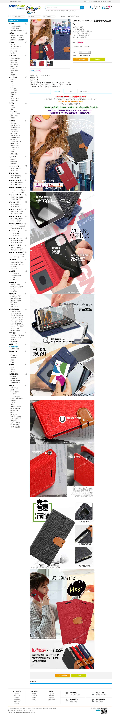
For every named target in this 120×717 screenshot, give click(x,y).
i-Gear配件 (13, 400)
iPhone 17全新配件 (15, 28)
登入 (94, 6)
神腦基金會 (17, 696)
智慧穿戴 (11, 103)
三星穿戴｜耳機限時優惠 (17, 35)
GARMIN (13, 107)
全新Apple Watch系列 (16, 26)
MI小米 (12, 404)
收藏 (38, 71)
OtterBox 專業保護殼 (16, 416)
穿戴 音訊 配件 (17, 16)
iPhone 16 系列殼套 (15, 204)
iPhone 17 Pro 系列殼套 (17, 182)
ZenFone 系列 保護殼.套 (17, 262)
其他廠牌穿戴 (14, 115)
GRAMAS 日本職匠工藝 (17, 398)
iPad (52, 10)
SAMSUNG (13, 111)
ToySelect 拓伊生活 (15, 422)
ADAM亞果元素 (14, 387)
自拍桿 (12, 367)
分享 (32, 71)
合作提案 (34, 700)
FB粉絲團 (108, 1)
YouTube (101, 1)
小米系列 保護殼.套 (15, 284)
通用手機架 (13, 376)
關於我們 (17, 698)
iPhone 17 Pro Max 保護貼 (17, 192)
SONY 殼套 (13, 339)
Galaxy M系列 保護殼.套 (17, 324)
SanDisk (13, 96)
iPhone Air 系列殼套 (16, 175)
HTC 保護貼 (14, 279)
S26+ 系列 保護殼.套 (16, 313)
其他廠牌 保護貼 (15, 348)
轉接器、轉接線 (15, 70)
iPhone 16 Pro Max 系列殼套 (18, 226)
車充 (12, 72)
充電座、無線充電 (15, 58)
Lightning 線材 (14, 64)
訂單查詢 (34, 698)
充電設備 (13, 74)
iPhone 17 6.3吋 (14, 166)
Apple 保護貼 (14, 161)
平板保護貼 (13, 358)
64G (12, 84)
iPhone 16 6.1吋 (14, 202)
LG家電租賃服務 (71, 10)
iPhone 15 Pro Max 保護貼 (17, 257)
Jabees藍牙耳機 (15, 131)
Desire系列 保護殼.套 (16, 275)
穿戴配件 (13, 118)
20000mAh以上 (14, 51)
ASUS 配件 (12, 259)
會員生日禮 (34, 696)
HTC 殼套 (13, 277)
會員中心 (96, 8)
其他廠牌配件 (32, 16)
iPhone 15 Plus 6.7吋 (15, 238)
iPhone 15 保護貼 (15, 235)
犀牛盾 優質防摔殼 (15, 427)
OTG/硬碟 (13, 79)
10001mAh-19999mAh (16, 49)
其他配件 (13, 360)
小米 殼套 (13, 289)
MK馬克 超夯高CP (15, 408)
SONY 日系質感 (15, 139)
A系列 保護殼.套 (15, 302)
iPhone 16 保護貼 (15, 206)
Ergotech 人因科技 (15, 113)
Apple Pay (86, 46)
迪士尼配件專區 (15, 425)
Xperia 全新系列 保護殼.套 (17, 335)
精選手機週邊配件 (14, 374)
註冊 (99, 6)
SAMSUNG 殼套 (15, 328)
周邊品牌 (11, 385)
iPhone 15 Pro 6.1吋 (15, 245)
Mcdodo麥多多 (14, 410)
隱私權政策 (17, 701)
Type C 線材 (14, 62)
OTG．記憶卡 (13, 77)
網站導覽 (17, 703)
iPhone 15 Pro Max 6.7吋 (16, 252)
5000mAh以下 (14, 44)
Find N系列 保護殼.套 (16, 300)
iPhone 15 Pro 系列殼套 (17, 247)
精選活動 (11, 33)
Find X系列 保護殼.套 (16, 298)
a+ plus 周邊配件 (15, 392)
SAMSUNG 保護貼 (15, 330)
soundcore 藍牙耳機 (16, 141)
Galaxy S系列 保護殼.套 (17, 319)
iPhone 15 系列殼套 (15, 233)
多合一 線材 (14, 68)
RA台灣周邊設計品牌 (16, 418)
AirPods (61, 10)
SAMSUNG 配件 (14, 309)
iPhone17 (47, 10)
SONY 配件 (12, 333)
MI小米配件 (12, 282)
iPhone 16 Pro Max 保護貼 (17, 228)
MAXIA (12, 412)
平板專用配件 (13, 351)
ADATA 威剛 (14, 90)
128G (12, 86)
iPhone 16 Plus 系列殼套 (17, 211)
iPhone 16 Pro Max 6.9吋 (16, 223)
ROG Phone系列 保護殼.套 (17, 264)
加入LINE (94, 1)
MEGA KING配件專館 (16, 406)
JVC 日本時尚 (14, 129)
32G (12, 81)
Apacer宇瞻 (13, 92)
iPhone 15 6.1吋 (14, 231)
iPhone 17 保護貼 (15, 170)
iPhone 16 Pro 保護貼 (16, 221)
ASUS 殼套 (13, 266)
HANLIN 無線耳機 (15, 127)
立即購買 (99, 59)
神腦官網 (17, 694)
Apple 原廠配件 (14, 163)
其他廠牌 (13, 152)
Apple (12, 105)
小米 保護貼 (14, 291)
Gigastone (13, 94)
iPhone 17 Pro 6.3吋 (15, 180)
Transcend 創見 (15, 98)
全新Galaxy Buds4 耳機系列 (18, 30)
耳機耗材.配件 (14, 154)
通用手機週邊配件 (15, 382)
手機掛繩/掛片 (14, 378)
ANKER (13, 390)
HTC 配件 (12, 271)
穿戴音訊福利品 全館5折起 (17, 39)
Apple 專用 (13, 123)
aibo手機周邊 (14, 394)
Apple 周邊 (12, 156)
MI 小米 (12, 109)
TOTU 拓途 (13, 420)
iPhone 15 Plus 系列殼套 (17, 240)
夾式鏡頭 (13, 369)
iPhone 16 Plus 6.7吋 (15, 209)
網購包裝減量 (51, 700)
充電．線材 (12, 55)
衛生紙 (65, 10)
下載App (10, 1)
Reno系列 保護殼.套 (16, 296)
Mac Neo (56, 10)
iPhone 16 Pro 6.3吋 (15, 216)
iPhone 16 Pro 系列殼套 (17, 219)
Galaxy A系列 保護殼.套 (16, 322)
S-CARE (87, 1)
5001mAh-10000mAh (16, 46)
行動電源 (11, 42)
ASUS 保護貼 (14, 268)
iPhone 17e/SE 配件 (15, 195)
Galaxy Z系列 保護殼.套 (16, 317)
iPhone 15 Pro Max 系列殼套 (18, 255)
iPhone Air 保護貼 (15, 177)
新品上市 (11, 24)
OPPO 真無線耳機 (15, 135)
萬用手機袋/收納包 (15, 380)
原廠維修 (51, 698)
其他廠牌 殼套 (47, 16)
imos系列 (13, 402)
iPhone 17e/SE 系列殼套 (17, 197)
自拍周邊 (11, 365)
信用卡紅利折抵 (78, 46)
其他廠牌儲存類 (15, 100)
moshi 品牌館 (14, 414)
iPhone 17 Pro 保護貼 (16, 185)
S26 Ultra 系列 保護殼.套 (17, 315)
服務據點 (15, 1)
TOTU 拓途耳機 (15, 145)
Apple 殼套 (13, 159)
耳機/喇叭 (12, 120)
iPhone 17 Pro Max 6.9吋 (16, 187)
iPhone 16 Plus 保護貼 (16, 213)
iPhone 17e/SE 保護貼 (16, 199)
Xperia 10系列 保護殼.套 (17, 337)
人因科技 (13, 149)
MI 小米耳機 (14, 133)
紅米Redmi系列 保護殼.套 (17, 287)
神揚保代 (20, 1)
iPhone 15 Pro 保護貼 (16, 249)
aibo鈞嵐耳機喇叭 (15, 125)
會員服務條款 (17, 700)
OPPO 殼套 (13, 304)
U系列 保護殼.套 (15, 273)
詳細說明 (98, 710)
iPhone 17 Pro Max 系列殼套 (18, 190)
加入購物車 (81, 59)
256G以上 (13, 88)
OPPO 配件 (12, 293)
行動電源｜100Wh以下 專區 (18, 37)
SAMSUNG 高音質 (15, 137)
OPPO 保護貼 (14, 306)
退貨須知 (51, 694)
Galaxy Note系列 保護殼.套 (17, 326)
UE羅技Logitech (15, 147)
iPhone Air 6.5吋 (14, 173)
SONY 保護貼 (14, 341)
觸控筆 (12, 362)
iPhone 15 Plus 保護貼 (16, 242)
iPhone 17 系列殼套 (15, 168)
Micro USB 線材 (15, 66)
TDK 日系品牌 (14, 143)
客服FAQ (51, 696)
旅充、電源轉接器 (15, 60)
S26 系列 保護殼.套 (15, 311)
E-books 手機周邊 (15, 396)
